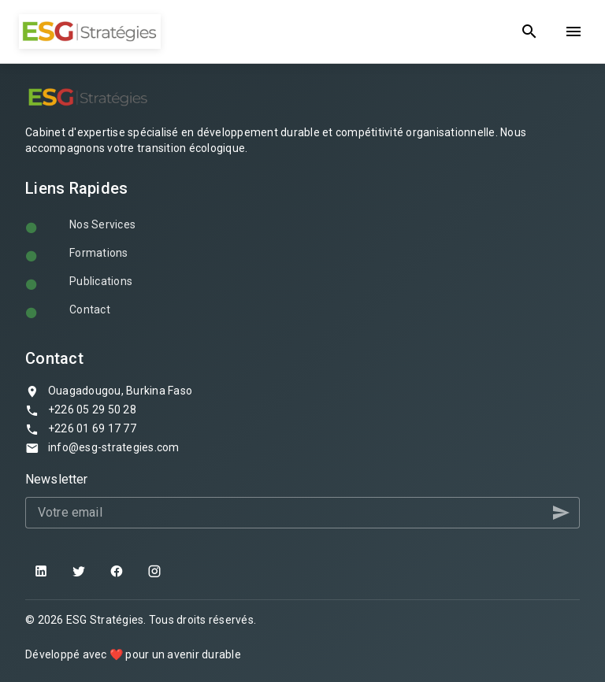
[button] (560, 512)
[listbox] (302, 270)
